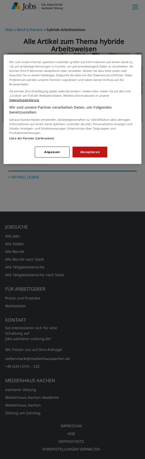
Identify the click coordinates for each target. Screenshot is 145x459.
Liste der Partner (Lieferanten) (31, 138)
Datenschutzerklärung (24, 100)
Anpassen (52, 152)
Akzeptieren (90, 152)
